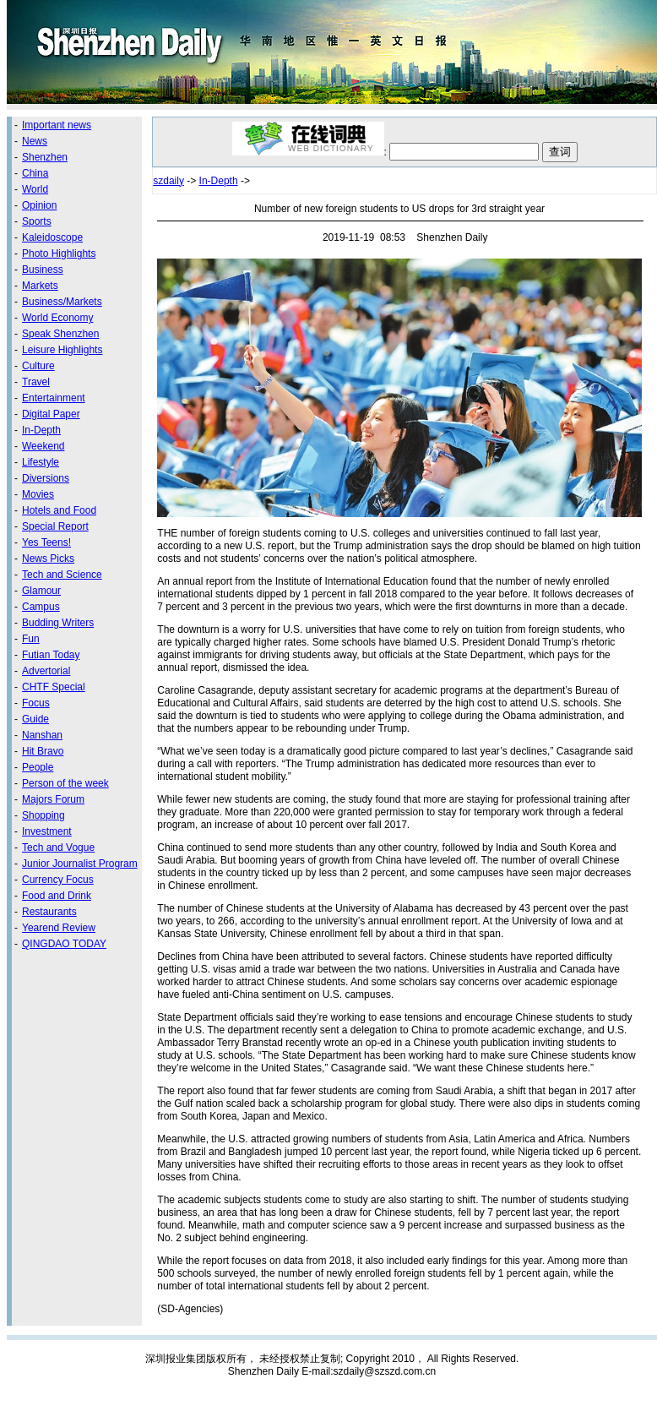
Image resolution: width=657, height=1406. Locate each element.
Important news (56, 125)
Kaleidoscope (52, 237)
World (35, 189)
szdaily (168, 181)
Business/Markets (62, 302)
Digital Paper (51, 414)
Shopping (43, 815)
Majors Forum (53, 799)
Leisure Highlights (62, 350)
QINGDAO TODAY (64, 944)
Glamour (41, 591)
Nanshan (42, 735)
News (34, 141)
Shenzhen (45, 157)
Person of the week (65, 783)
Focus (36, 703)
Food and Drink (56, 896)
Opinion (39, 205)
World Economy (57, 318)
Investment (47, 831)
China (35, 173)
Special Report (55, 526)
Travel (36, 382)
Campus (41, 607)
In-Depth (41, 430)
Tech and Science (62, 574)
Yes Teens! (46, 542)
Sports (37, 221)
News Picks (48, 558)
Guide (35, 719)
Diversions (45, 478)
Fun (31, 639)
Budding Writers (58, 623)
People (37, 767)
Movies (38, 494)
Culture (38, 366)
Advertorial (46, 671)
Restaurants (49, 912)
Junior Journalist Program (80, 863)
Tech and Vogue (58, 847)
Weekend (43, 446)
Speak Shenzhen (60, 334)
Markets (40, 286)
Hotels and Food (59, 510)
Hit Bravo (42, 751)
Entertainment (53, 398)
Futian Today (51, 655)
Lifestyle (40, 462)
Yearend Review (58, 928)
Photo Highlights (58, 253)
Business (42, 269)
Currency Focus (58, 880)
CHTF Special (53, 687)
